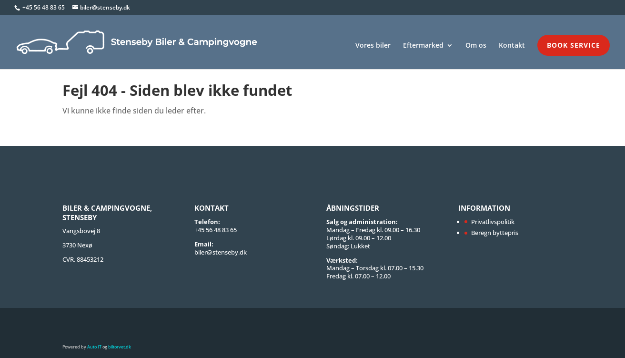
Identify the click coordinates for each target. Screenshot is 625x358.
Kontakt (512, 46)
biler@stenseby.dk (220, 252)
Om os (475, 46)
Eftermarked (423, 46)
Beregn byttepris (494, 232)
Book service (573, 45)
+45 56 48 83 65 (44, 7)
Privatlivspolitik (492, 221)
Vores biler (373, 46)
